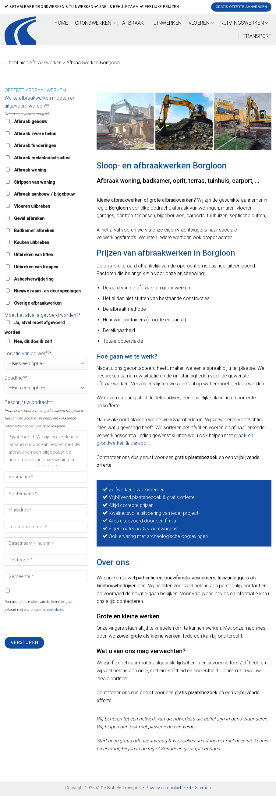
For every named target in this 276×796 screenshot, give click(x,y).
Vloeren (201, 23)
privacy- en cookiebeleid (47, 610)
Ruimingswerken (244, 23)
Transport (257, 36)
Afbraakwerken (45, 62)
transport (140, 443)
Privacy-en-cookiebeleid (168, 788)
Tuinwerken (166, 23)
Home (61, 23)
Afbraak (133, 23)
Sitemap (203, 788)
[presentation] (51, 625)
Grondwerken (95, 23)
